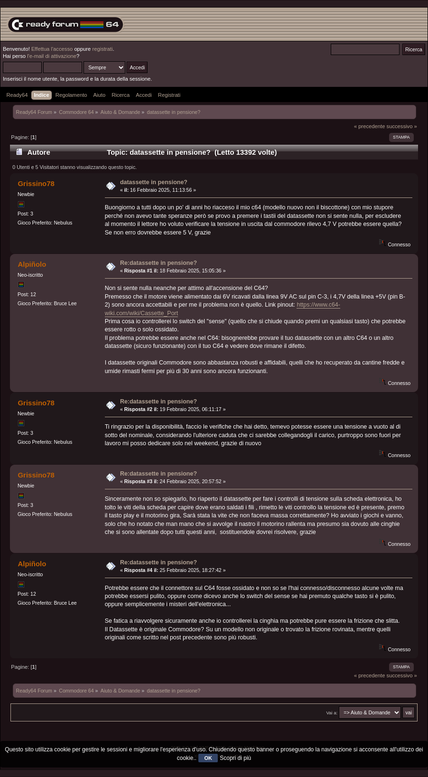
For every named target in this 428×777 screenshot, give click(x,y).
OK (208, 758)
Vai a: (331, 712)
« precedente (369, 126)
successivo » (402, 126)
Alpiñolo (32, 264)
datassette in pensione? (153, 182)
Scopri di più (235, 758)
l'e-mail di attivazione (51, 56)
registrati (102, 49)
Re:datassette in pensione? (158, 263)
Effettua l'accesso (52, 49)
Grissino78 (36, 183)
